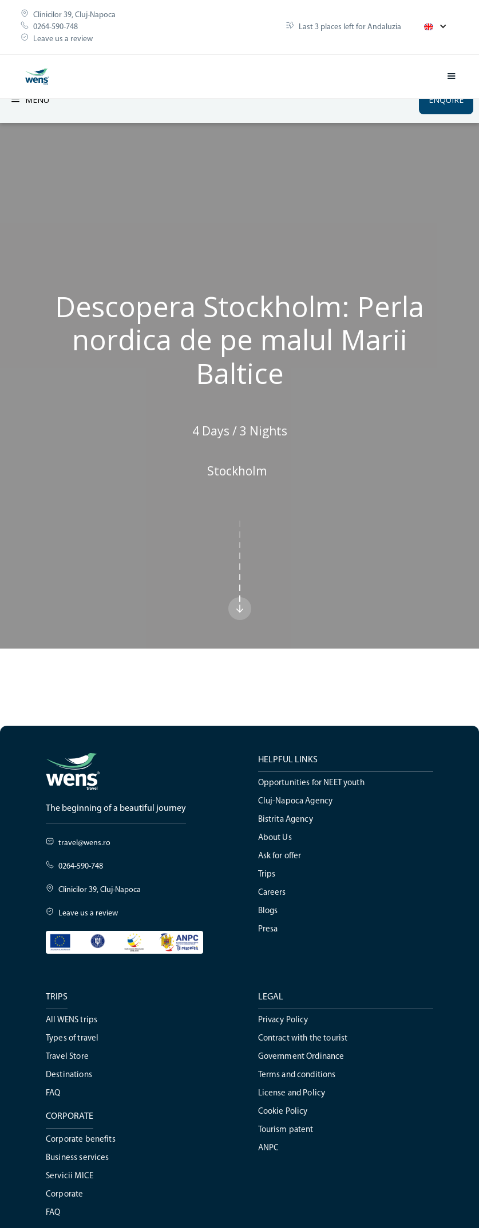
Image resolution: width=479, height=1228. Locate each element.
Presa (268, 929)
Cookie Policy (283, 1111)
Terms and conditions (297, 1075)
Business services (77, 1158)
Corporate (64, 1194)
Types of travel (72, 1038)
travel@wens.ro (84, 843)
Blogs (268, 911)
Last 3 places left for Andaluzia (350, 27)
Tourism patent (286, 1130)
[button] (435, 27)
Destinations (69, 1075)
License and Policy (292, 1093)
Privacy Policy (283, 1020)
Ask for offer (280, 856)
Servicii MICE (69, 1176)
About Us (275, 838)
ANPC (268, 1148)
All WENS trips (71, 1020)
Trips (267, 874)
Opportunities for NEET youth (311, 783)
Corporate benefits (81, 1139)
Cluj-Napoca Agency (295, 801)
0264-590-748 (55, 27)
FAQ (53, 1093)
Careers (272, 893)
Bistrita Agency (285, 819)
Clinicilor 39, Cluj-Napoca (74, 15)
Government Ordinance (301, 1057)
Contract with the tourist (303, 1038)
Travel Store (67, 1057)
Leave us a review (63, 39)
